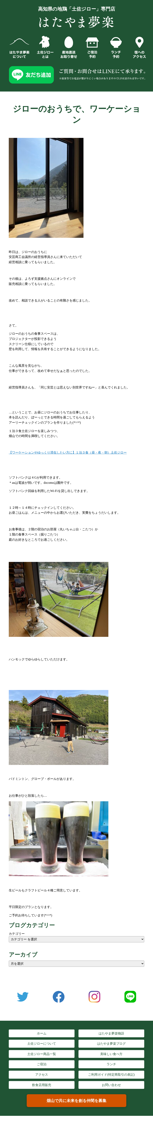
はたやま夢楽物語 (111, 1033)
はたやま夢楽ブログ (111, 1043)
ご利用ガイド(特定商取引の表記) (111, 1074)
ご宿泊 (41, 1064)
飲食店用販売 (41, 1085)
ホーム (41, 1033)
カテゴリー (17, 933)
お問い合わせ (111, 1085)
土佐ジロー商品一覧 (41, 1054)
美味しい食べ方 (111, 1054)
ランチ (111, 1064)
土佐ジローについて (41, 1043)
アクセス (41, 1074)
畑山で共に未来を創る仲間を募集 (76, 1100)
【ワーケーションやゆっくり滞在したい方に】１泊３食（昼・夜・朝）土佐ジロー (68, 452)
